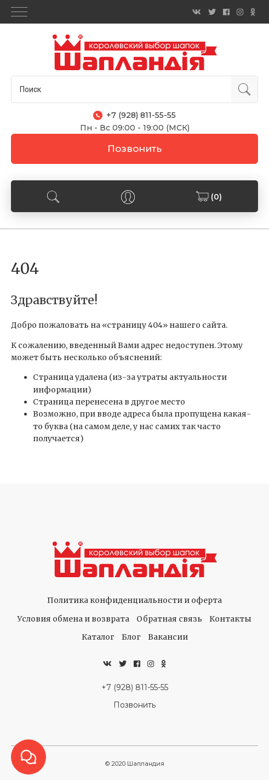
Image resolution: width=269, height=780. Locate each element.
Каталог (98, 637)
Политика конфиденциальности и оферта (134, 600)
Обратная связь (169, 619)
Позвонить (134, 148)
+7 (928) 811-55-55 (134, 687)
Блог (131, 637)
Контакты (230, 619)
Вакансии (168, 637)
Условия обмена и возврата (73, 619)
